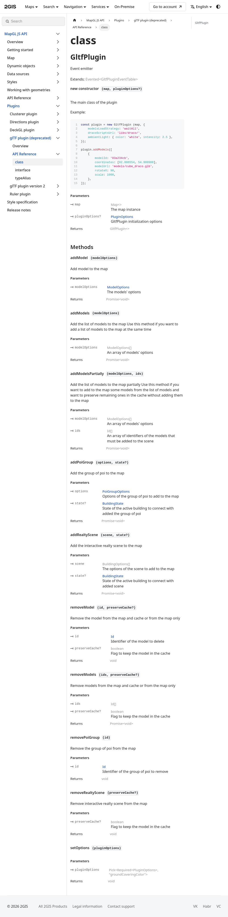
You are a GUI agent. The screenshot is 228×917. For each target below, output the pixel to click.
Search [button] (49, 6)
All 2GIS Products (53, 906)
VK (195, 906)
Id (112, 636)
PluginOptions (122, 216)
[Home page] (74, 20)
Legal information (87, 906)
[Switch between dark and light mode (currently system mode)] (218, 6)
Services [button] (98, 6)
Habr (207, 906)
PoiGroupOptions (116, 491)
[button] (32, 33)
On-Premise (124, 6)
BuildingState (112, 503)
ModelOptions (118, 287)
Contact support (121, 906)
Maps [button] (29, 6)
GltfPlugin (201, 23)
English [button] (199, 6)
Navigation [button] (73, 6)
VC (218, 906)
